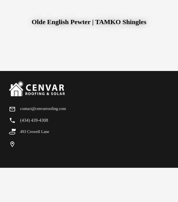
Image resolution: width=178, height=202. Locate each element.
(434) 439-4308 (34, 120)
